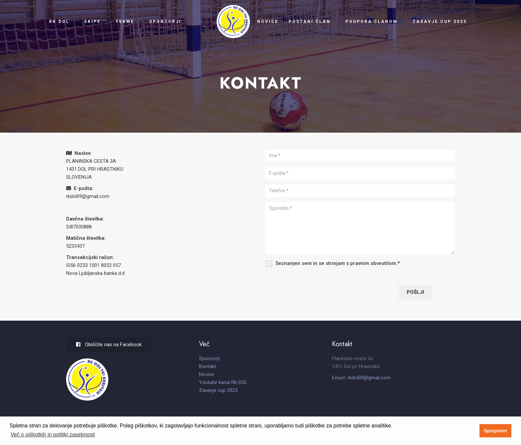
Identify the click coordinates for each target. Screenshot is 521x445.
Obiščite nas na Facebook (109, 345)
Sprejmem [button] (495, 430)
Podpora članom (372, 21)
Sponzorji (165, 21)
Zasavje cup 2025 (440, 21)
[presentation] (315, 291)
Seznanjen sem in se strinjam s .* (337, 263)
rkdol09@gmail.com (87, 196)
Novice (267, 21)
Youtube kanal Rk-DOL (223, 382)
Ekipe (92, 21)
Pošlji (415, 292)
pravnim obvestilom (373, 263)
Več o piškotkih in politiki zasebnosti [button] (53, 434)
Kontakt (207, 366)
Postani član (310, 21)
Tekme (125, 21)
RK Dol (59, 21)
